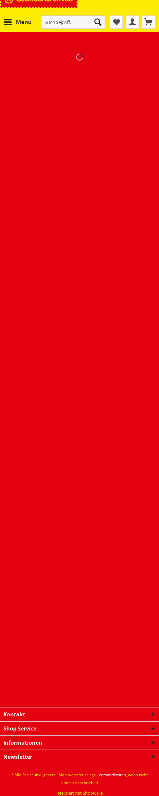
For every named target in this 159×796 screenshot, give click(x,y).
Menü (18, 21)
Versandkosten (112, 775)
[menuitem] (17, 22)
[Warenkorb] (148, 22)
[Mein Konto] (132, 22)
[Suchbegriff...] (73, 22)
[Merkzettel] (116, 22)
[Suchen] (98, 22)
